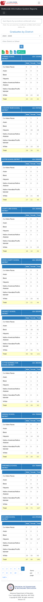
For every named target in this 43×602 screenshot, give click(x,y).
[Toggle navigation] (39, 3)
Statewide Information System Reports (19, 8)
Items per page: (32, 573)
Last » (4, 577)
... (20, 573)
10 (15, 573)
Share (21, 52)
